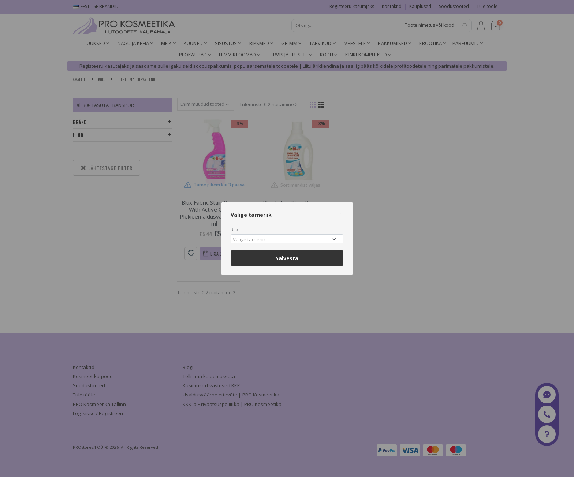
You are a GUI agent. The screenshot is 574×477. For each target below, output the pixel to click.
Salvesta (287, 258)
